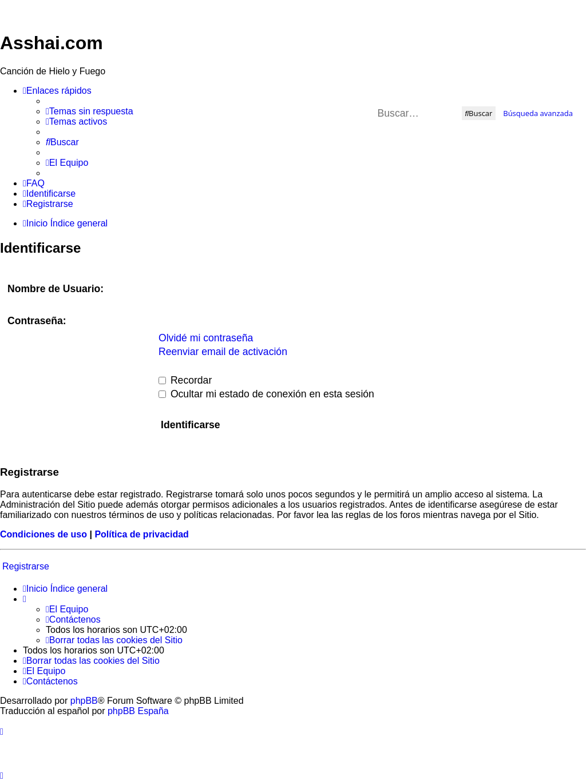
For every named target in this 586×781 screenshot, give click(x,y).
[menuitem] (89, 111)
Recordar (185, 380)
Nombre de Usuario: (55, 288)
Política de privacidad (141, 534)
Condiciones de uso (43, 534)
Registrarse (25, 566)
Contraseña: (36, 320)
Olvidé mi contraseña (206, 338)
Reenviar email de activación (223, 351)
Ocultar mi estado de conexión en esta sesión (266, 394)
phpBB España (138, 711)
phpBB (84, 701)
